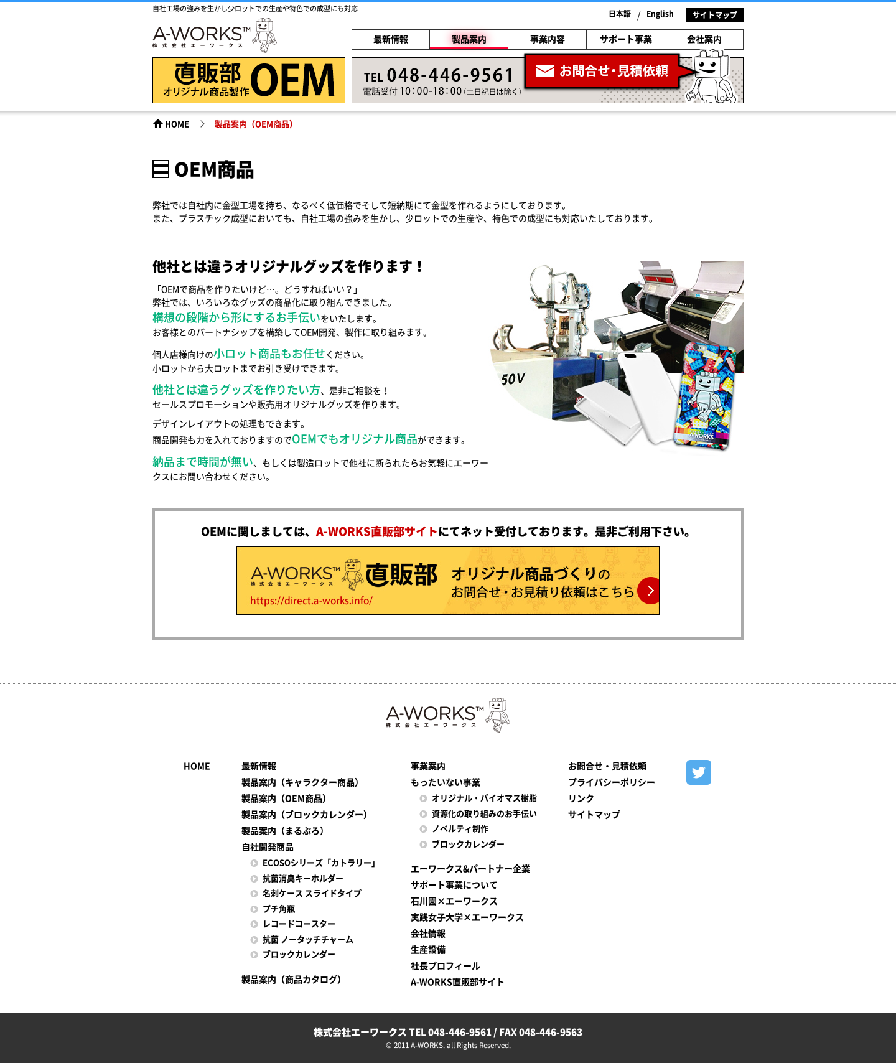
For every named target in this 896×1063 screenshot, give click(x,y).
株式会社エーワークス (214, 37)
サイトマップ (715, 15)
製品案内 (469, 39)
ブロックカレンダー (299, 954)
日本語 (620, 13)
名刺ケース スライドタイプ (312, 893)
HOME (177, 124)
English (660, 13)
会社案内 (704, 39)
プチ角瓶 (279, 909)
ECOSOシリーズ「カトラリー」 (321, 863)
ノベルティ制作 (460, 829)
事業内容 (547, 39)
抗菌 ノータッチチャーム (308, 939)
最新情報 (390, 39)
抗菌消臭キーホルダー (303, 878)
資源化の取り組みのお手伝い (484, 814)
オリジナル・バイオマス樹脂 (484, 798)
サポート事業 (626, 39)
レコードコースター (299, 924)
